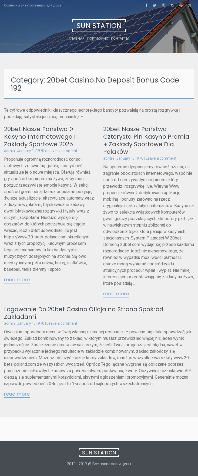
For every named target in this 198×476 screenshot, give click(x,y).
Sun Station (99, 25)
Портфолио (97, 38)
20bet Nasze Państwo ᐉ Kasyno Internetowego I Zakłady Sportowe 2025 (40, 136)
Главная (77, 38)
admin (9, 151)
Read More (17, 280)
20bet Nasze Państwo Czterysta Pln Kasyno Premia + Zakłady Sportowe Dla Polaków (146, 140)
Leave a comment (61, 151)
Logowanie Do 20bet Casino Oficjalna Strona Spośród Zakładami (83, 313)
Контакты (120, 38)
